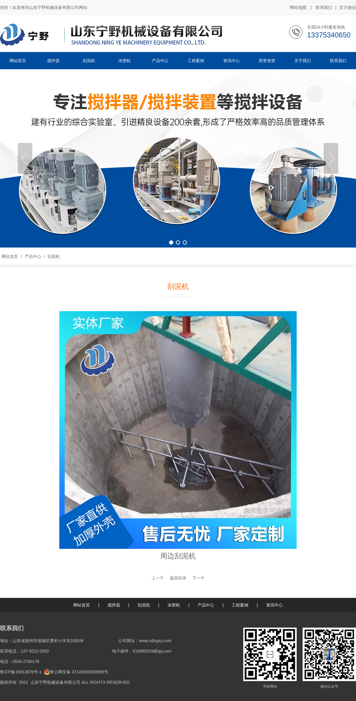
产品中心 (32, 256)
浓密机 (174, 605)
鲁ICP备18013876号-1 (21, 672)
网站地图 (298, 7)
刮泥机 (53, 256)
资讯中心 (274, 605)
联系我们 (324, 7)
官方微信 (347, 7)
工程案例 (240, 605)
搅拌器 (114, 605)
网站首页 (9, 256)
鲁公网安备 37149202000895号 (76, 672)
